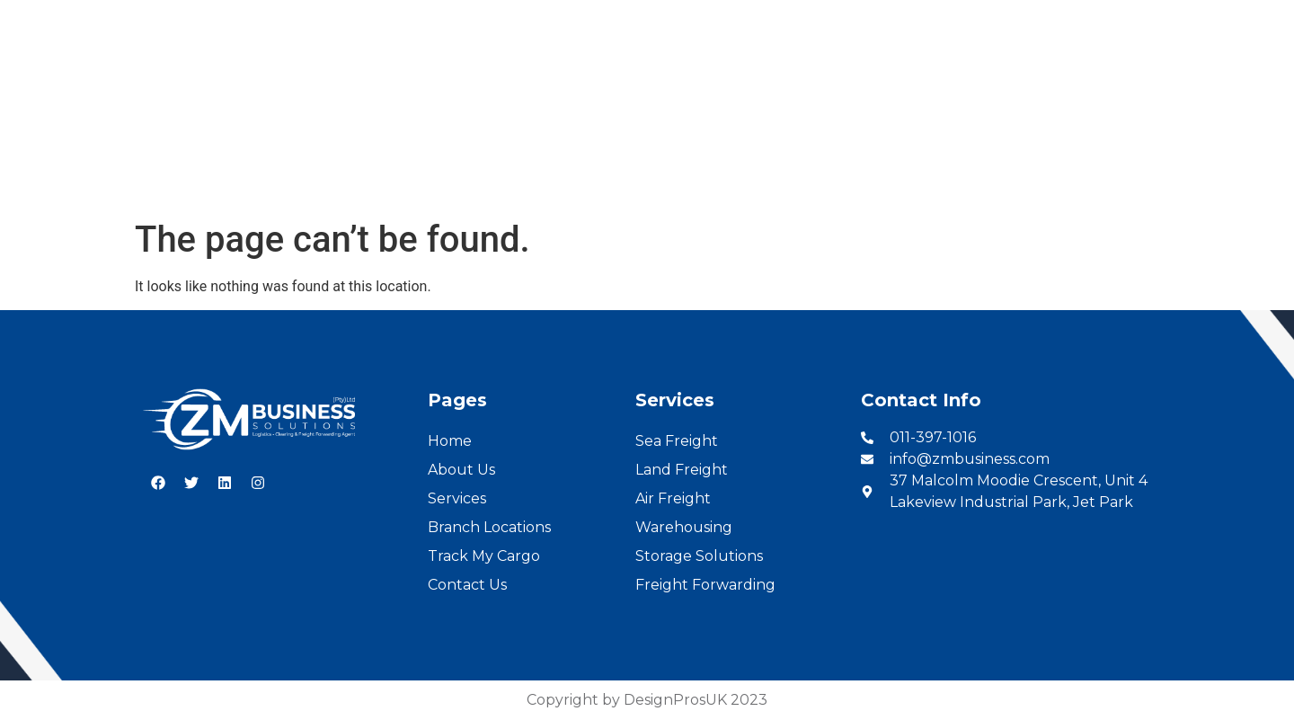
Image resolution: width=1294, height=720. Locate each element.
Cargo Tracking (810, 163)
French (1259, 19)
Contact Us (943, 163)
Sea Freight (676, 440)
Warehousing (683, 527)
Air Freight (673, 498)
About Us (425, 163)
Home (332, 163)
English (1194, 19)
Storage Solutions (699, 555)
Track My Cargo (484, 555)
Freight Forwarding (705, 584)
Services (526, 163)
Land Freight (681, 469)
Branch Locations (655, 163)
